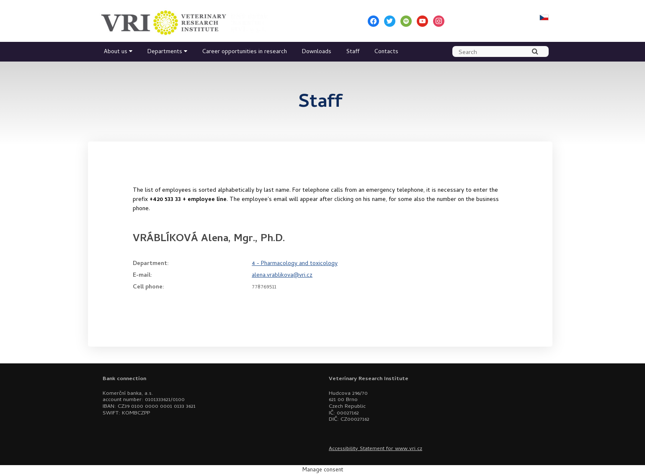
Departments (164, 52)
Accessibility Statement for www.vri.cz (375, 449)
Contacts (386, 52)
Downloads (316, 52)
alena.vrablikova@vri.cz (282, 275)
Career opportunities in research (244, 52)
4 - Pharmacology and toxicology (295, 264)
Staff (352, 52)
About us (115, 52)
